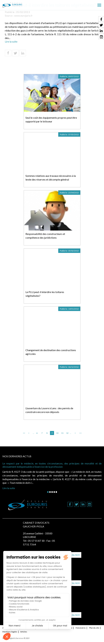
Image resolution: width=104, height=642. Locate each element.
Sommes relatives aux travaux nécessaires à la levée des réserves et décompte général (50, 177)
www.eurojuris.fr (23, 15)
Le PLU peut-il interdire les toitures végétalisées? (44, 293)
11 (62, 433)
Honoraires (81, 628)
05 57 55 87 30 (36, 540)
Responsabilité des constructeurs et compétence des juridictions (45, 235)
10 (57, 433)
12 (67, 433)
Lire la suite (11, 41)
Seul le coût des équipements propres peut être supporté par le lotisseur (51, 119)
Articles (23, 631)
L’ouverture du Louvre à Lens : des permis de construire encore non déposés (49, 410)
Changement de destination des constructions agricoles (50, 352)
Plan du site (94, 628)
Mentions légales (9, 631)
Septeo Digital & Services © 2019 (15, 638)
